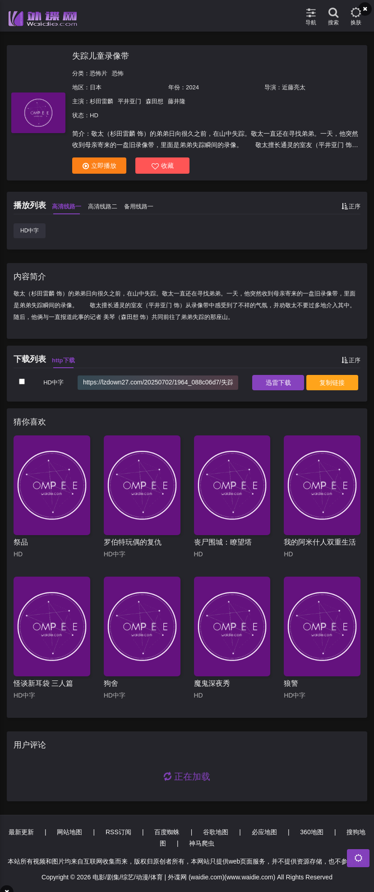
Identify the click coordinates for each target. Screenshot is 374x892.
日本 (96, 87)
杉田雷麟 (101, 101)
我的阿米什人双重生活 (320, 542)
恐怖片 (98, 73)
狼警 (291, 683)
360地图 (311, 832)
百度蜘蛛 (167, 832)
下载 (278, 382)
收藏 (163, 166)
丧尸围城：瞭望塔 (223, 542)
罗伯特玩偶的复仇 (133, 542)
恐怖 (118, 73)
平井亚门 (129, 101)
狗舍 (111, 683)
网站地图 (69, 832)
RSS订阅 (118, 832)
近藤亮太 (293, 87)
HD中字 (29, 230)
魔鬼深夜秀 (212, 683)
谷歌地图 (215, 832)
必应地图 (264, 832)
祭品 (21, 542)
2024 (192, 87)
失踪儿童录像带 (100, 55)
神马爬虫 (201, 843)
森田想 (154, 101)
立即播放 (99, 166)
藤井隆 (176, 101)
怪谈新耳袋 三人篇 (43, 683)
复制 (332, 382)
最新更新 (21, 832)
